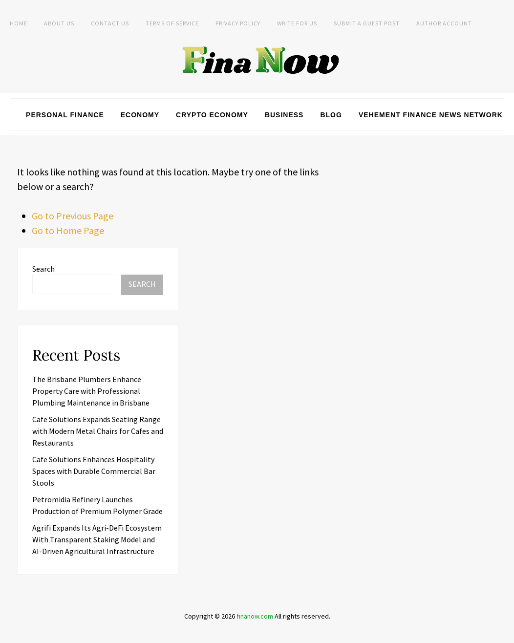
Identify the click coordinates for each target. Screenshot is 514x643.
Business (284, 115)
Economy (140, 115)
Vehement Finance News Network (431, 115)
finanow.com (254, 616)
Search (43, 269)
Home (18, 23)
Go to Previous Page (72, 216)
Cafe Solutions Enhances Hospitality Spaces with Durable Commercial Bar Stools (93, 471)
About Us (59, 23)
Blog (331, 115)
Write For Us (297, 23)
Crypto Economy (212, 115)
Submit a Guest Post (367, 23)
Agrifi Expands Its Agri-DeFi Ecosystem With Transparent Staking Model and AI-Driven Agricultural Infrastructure (97, 539)
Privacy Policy (237, 23)
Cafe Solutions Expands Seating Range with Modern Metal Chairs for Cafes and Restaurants (97, 431)
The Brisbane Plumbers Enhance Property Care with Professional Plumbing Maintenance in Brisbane (91, 390)
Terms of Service (172, 23)
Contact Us (110, 23)
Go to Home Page (68, 230)
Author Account (444, 23)
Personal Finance (65, 115)
